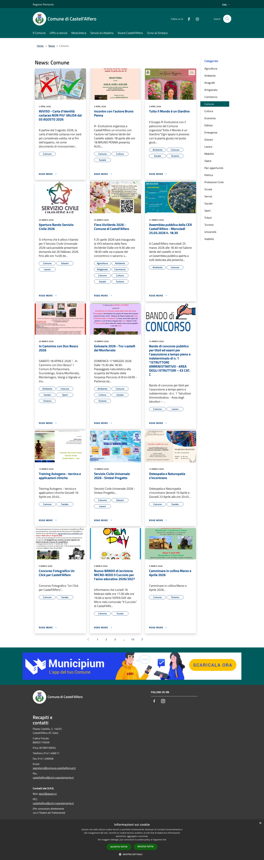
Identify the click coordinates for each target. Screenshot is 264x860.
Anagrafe (209, 83)
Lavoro (208, 147)
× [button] (260, 823)
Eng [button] (226, 4)
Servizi (208, 196)
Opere (207, 161)
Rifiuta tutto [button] (146, 846)
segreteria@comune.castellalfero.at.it (54, 768)
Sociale (208, 203)
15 (132, 639)
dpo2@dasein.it (48, 794)
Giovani (208, 139)
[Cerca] (227, 19)
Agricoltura (210, 68)
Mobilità (209, 154)
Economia (210, 118)
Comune (209, 104)
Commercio (210, 97)
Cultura (208, 111)
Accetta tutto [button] (119, 846)
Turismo (209, 225)
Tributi (208, 218)
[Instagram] (195, 18)
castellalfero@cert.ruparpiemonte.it (53, 777)
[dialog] (132, 840)
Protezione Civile (214, 182)
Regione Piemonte (43, 4)
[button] (132, 854)
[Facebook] (187, 18)
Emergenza (210, 132)
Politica (208, 175)
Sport (207, 210)
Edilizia (208, 125)
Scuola (208, 189)
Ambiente (210, 76)
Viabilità (209, 239)
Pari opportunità (213, 168)
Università (210, 232)
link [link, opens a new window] (164, 839)
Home (40, 46)
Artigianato (210, 90)
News (51, 46)
